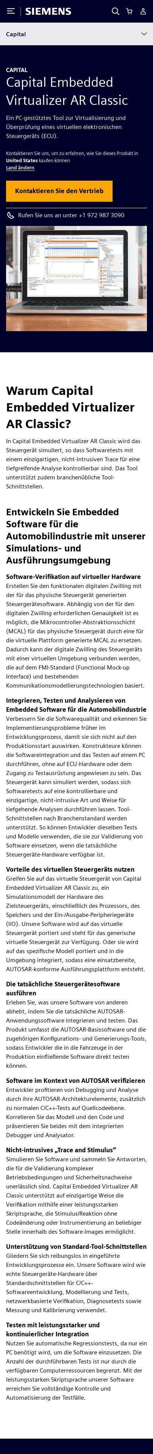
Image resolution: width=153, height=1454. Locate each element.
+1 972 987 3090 (101, 215)
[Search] (115, 11)
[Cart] (129, 11)
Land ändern (20, 167)
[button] (59, 191)
